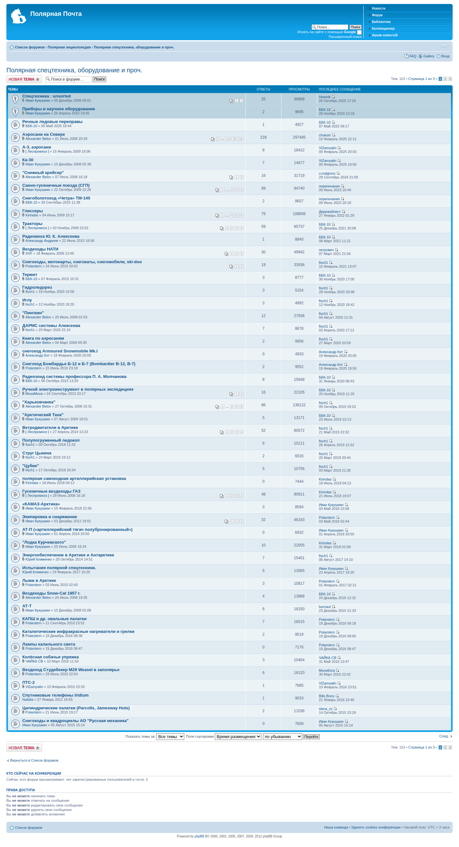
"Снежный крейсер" (43, 172)
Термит (29, 274)
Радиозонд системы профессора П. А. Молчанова (74, 376)
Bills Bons (326, 696)
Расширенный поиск (345, 37)
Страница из (421, 79)
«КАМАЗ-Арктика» (41, 504)
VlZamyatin (327, 148)
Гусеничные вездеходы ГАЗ (51, 491)
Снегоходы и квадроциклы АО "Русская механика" (75, 720)
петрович (326, 250)
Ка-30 (27, 159)
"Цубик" (30, 465)
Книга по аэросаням (43, 338)
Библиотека (381, 22)
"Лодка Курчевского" (44, 542)
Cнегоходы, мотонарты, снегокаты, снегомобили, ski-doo (82, 261)
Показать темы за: (155, 736)
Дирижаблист (329, 212)
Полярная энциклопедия (69, 47)
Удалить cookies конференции (376, 827)
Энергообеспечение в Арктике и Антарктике (68, 555)
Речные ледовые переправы (52, 121)
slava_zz (325, 709)
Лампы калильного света (48, 644)
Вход (445, 56)
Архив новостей (384, 35)
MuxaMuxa (34, 393)
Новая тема (24, 79)
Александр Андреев (42, 241)
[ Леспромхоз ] (37, 151)
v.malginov (327, 173)
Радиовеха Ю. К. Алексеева (50, 236)
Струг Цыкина (36, 453)
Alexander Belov (38, 139)
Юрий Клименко (39, 559)
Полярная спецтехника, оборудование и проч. (134, 47)
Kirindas (32, 215)
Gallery (428, 56)
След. (444, 736)
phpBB (199, 836)
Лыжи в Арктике (39, 580)
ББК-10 (325, 110)
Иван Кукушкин (38, 100)
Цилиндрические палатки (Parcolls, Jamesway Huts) (76, 708)
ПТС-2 (28, 682)
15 (234, 139)
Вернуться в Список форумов (34, 760)
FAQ (412, 56)
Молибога (327, 670)
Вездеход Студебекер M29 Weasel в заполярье (71, 669)
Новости (378, 8)
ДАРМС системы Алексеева (51, 325)
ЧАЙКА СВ (34, 661)
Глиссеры (32, 210)
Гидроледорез (37, 287)
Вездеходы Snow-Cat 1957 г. (51, 593)
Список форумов (30, 47)
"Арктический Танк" (43, 414)
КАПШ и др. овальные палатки (54, 618)
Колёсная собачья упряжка (50, 657)
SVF (29, 253)
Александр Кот (37, 355)
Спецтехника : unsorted (46, 96)
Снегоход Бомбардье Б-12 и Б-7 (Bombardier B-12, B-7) (78, 363)
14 (227, 139)
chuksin (325, 135)
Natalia (27, 699)
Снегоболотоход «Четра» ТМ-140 (56, 198)
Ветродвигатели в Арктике (50, 427)
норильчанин (329, 186)
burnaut (325, 607)
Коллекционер (383, 28)
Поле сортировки (223, 736)
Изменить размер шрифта (444, 46)
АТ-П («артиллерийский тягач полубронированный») (77, 529)
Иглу (27, 300)
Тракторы (32, 223)
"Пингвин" (33, 312)
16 (240, 139)
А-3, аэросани (36, 147)
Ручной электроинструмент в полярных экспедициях (78, 389)
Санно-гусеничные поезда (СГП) (56, 185)
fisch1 (323, 262)
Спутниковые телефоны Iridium (55, 695)
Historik (325, 97)
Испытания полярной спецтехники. (59, 567)
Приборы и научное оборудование (58, 108)
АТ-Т (27, 606)
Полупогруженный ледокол (51, 440)
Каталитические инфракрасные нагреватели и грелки (78, 631)
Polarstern (33, 266)
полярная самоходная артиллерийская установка (74, 478)
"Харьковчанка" (38, 402)
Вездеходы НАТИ (40, 249)
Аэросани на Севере (43, 134)
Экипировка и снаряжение (49, 516)
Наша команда (336, 827)
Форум (377, 15)
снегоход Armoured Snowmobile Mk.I (60, 351)
